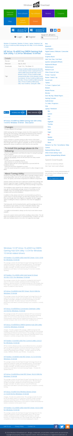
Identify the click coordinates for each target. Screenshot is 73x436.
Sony (49, 118)
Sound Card (48, 72)
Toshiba (50, 115)
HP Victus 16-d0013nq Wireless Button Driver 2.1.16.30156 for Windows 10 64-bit (20, 385)
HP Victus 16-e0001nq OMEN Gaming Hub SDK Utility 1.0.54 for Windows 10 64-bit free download (30, 68)
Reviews (32, 13)
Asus (49, 120)
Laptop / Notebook (34, 35)
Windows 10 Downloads (10, 35)
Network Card (49, 61)
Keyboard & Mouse (51, 56)
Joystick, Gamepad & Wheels (54, 54)
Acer (49, 110)
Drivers (63, 13)
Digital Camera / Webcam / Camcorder (57, 43)
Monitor (47, 84)
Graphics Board (50, 49)
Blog (47, 13)
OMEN (38, 76)
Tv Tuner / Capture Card (52, 77)
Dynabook (51, 130)
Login (19, 29)
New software (16, 13)
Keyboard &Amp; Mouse (52, 141)
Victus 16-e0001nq (25, 76)
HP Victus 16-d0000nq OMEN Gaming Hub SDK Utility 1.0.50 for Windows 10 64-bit (23, 318)
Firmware (48, 46)
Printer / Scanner (50, 67)
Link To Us (7, 419)
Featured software (7, 13)
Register (32, 29)
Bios (46, 36)
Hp (41, 35)
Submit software (56, 13)
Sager (49, 123)
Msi (49, 102)
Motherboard (49, 59)
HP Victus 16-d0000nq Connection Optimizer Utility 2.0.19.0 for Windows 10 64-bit (22, 302)
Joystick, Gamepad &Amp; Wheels (55, 146)
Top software (24, 13)
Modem (47, 79)
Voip (46, 97)
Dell (49, 107)
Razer (49, 133)
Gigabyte (50, 113)
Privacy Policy (19, 419)
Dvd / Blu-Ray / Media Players (54, 87)
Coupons (40, 13)
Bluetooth (48, 38)
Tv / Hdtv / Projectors (51, 95)
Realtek (50, 128)
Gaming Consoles (50, 90)
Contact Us (32, 419)
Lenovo (50, 105)
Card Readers (49, 41)
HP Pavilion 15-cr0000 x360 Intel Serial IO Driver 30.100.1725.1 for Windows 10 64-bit (21, 268)
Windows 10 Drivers (23, 35)
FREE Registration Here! (56, 169)
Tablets (47, 74)
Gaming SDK (34, 76)
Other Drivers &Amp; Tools (53, 143)
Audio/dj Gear (49, 92)
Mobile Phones (50, 82)
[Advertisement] (23, 88)
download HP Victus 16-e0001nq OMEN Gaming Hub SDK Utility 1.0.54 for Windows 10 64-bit (30, 64)
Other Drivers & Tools (52, 64)
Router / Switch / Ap (51, 69)
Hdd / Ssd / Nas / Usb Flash (53, 51)
